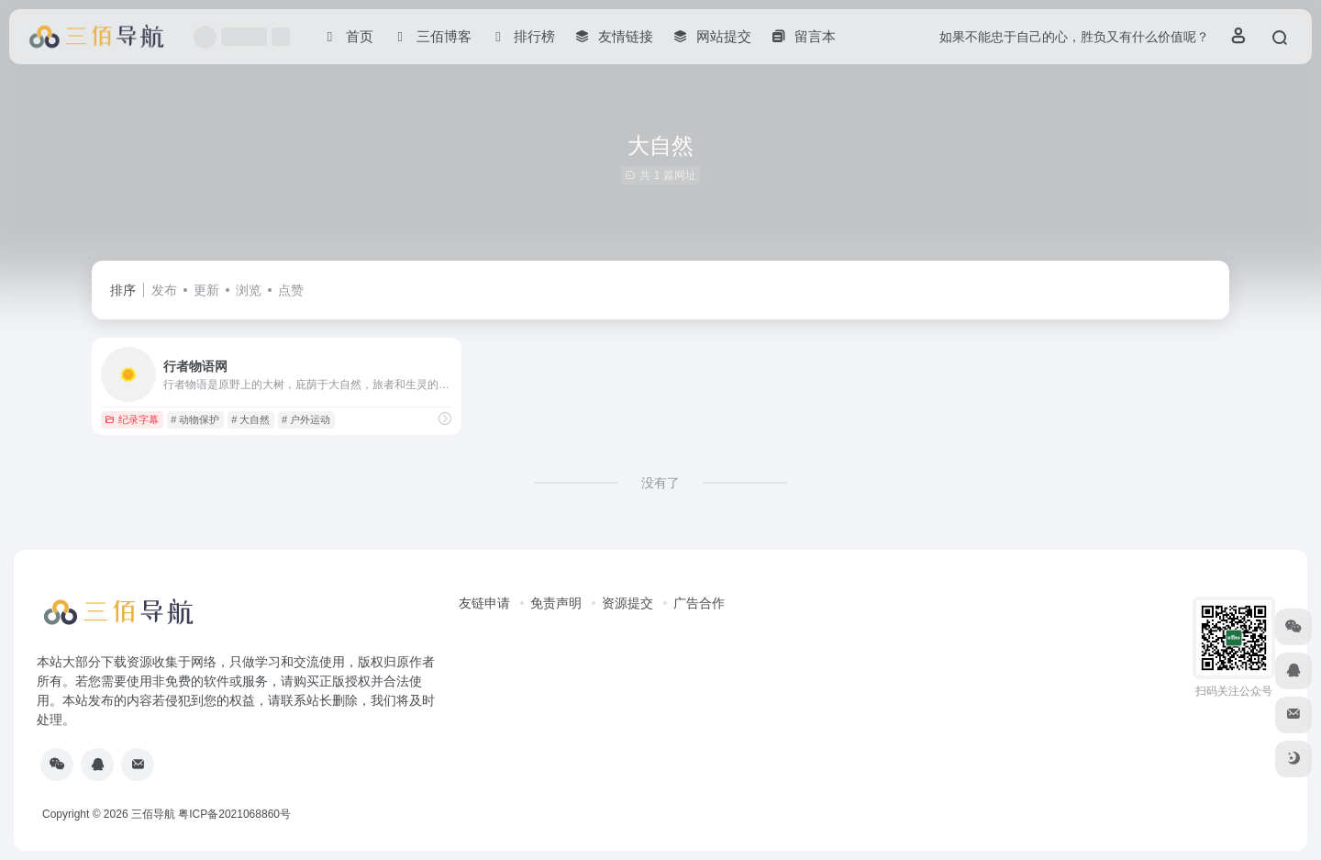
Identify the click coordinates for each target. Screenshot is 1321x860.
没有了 (660, 482)
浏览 (248, 290)
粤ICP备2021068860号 (234, 814)
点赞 (291, 290)
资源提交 (627, 603)
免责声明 (556, 603)
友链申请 (484, 603)
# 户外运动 (306, 419)
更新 (206, 290)
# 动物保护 (195, 419)
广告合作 (699, 603)
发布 (164, 290)
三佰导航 (153, 814)
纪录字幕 (132, 419)
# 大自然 (250, 419)
